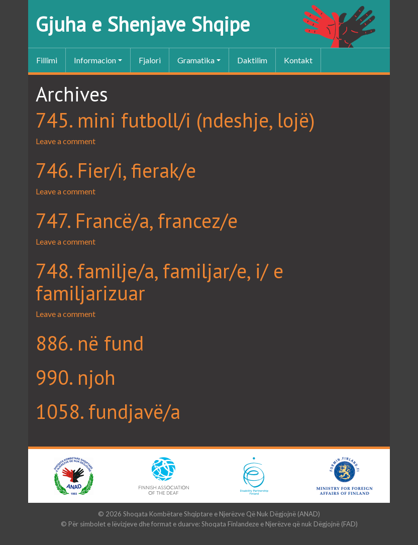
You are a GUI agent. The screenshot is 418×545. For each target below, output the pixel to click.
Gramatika (196, 60)
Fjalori (150, 60)
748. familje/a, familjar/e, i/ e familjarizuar (159, 282)
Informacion (95, 60)
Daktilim (252, 60)
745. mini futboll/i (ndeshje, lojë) (175, 120)
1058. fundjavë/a (108, 411)
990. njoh (76, 377)
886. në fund (90, 343)
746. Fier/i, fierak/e (116, 170)
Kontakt (298, 60)
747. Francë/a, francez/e (137, 220)
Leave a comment (65, 141)
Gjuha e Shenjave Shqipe (143, 24)
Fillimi (46, 60)
